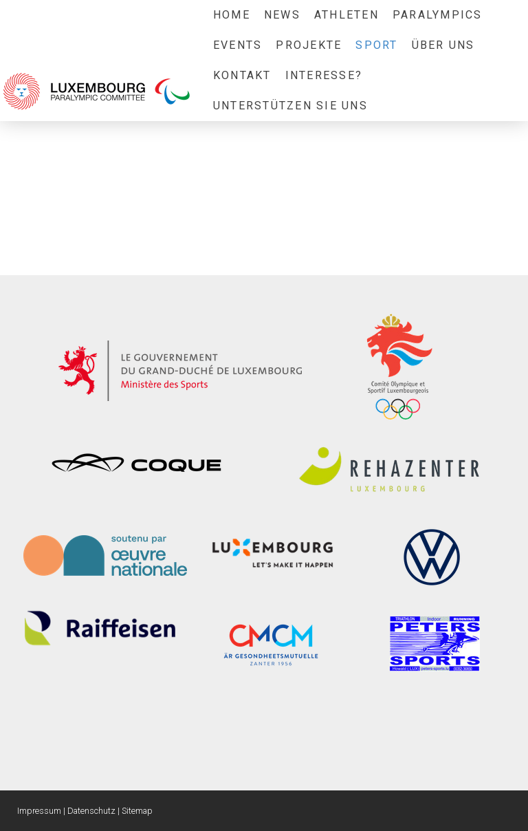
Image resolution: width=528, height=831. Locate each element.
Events (237, 45)
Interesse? (323, 75)
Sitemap (137, 811)
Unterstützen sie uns (290, 105)
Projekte (309, 45)
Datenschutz (91, 811)
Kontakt (242, 75)
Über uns (443, 45)
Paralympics (438, 14)
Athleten (346, 14)
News (282, 14)
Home (231, 14)
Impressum (39, 811)
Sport (376, 45)
